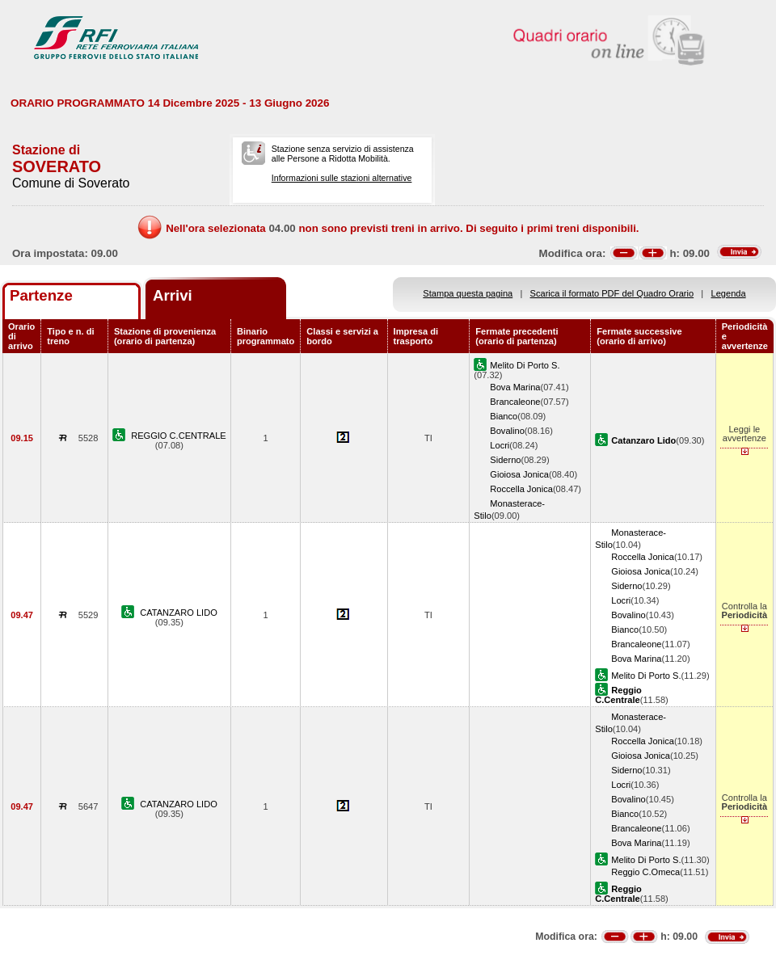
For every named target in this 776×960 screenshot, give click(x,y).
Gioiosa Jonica (519, 474)
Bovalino (507, 431)
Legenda (728, 293)
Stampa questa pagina (467, 293)
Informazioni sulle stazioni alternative (342, 178)
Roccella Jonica (521, 489)
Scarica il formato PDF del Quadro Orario (612, 293)
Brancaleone (515, 401)
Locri (499, 445)
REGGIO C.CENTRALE (178, 435)
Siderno (505, 460)
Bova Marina (515, 387)
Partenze (41, 295)
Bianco (503, 416)
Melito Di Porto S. (524, 365)
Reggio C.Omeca (645, 872)
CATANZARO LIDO (178, 612)
